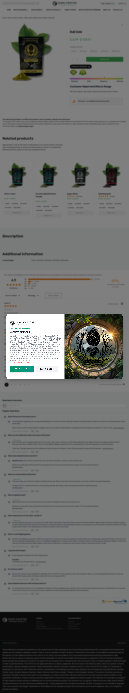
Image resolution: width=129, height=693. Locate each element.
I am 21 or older (22, 369)
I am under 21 (47, 369)
